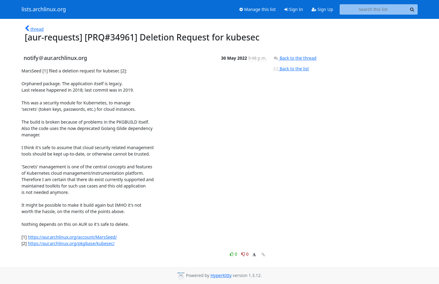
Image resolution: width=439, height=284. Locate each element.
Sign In (293, 9)
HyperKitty (220, 275)
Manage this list (257, 9)
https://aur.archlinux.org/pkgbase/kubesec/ (71, 243)
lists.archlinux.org (44, 9)
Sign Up (322, 9)
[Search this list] (373, 9)
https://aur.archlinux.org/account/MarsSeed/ (72, 237)
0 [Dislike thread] (245, 254)
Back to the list (291, 69)
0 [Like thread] (234, 254)
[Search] (412, 9)
